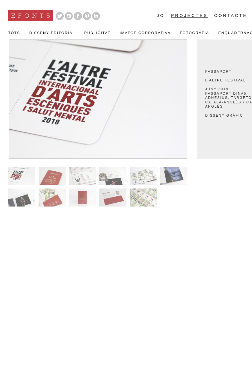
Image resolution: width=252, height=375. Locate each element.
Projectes (189, 16)
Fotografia (194, 33)
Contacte (230, 15)
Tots (14, 33)
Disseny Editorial (52, 33)
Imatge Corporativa (145, 33)
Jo (161, 15)
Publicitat (97, 33)
